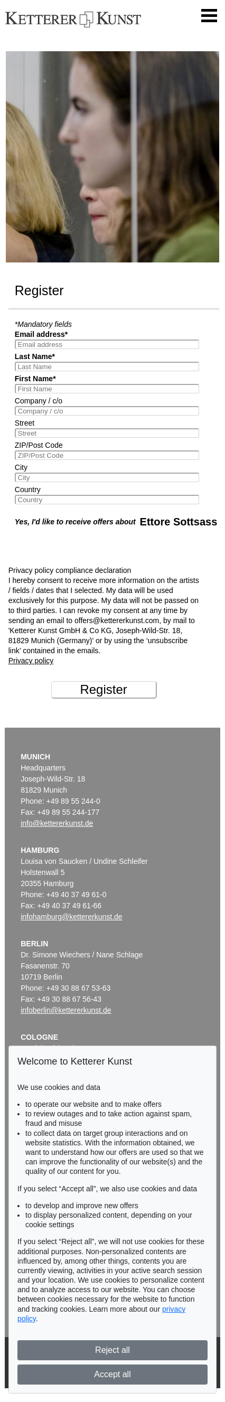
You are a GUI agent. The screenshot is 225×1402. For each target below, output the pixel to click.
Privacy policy (31, 660)
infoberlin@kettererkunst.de (66, 1010)
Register (103, 689)
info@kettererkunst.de (57, 823)
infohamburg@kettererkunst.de (71, 916)
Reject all (112, 1349)
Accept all (112, 1374)
